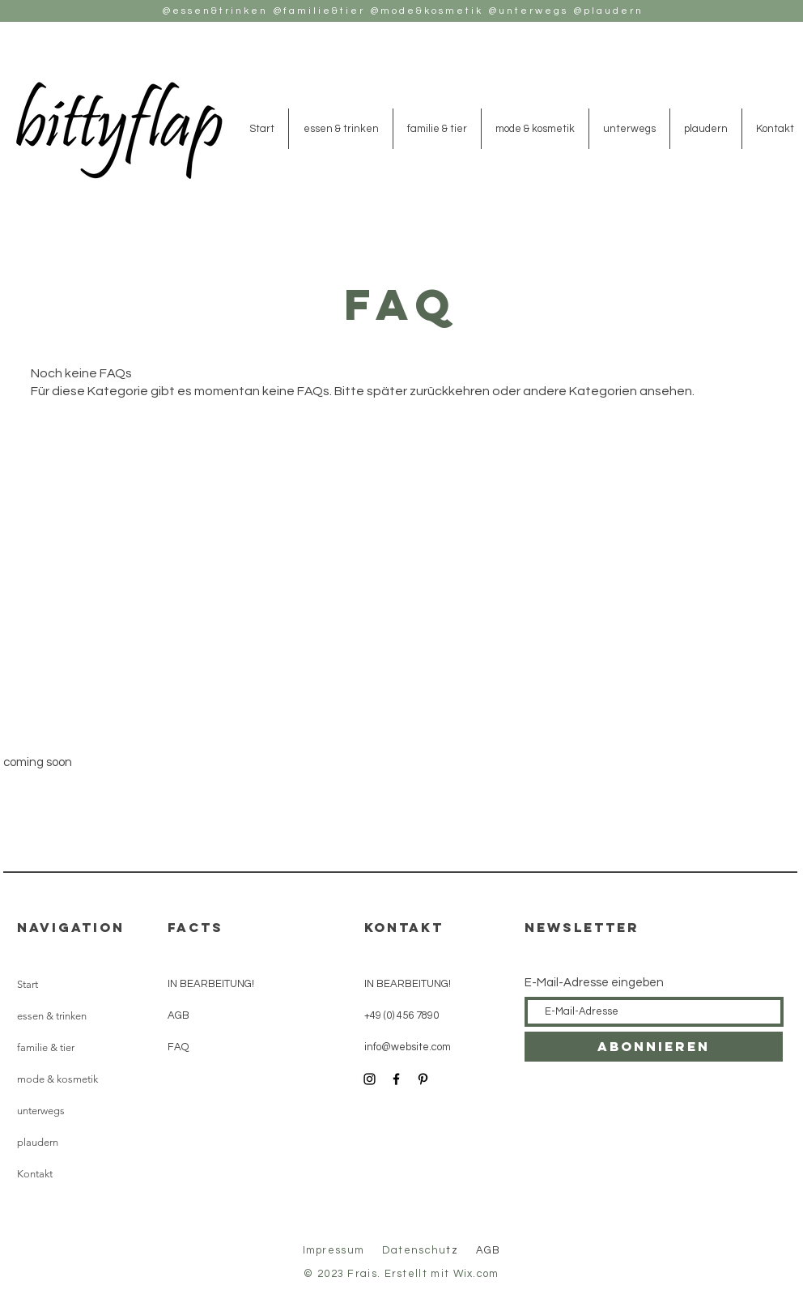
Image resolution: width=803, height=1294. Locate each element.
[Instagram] (369, 1079)
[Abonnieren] (654, 1047)
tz (422, 1250)
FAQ (178, 1047)
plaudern (37, 1142)
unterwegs (41, 1111)
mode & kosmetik (57, 1079)
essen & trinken (52, 1016)
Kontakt (35, 1174)
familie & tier (45, 1047)
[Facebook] (396, 1079)
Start (27, 984)
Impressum (334, 1250)
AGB (178, 1015)
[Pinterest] (423, 1079)
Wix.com (476, 1273)
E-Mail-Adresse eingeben (594, 983)
